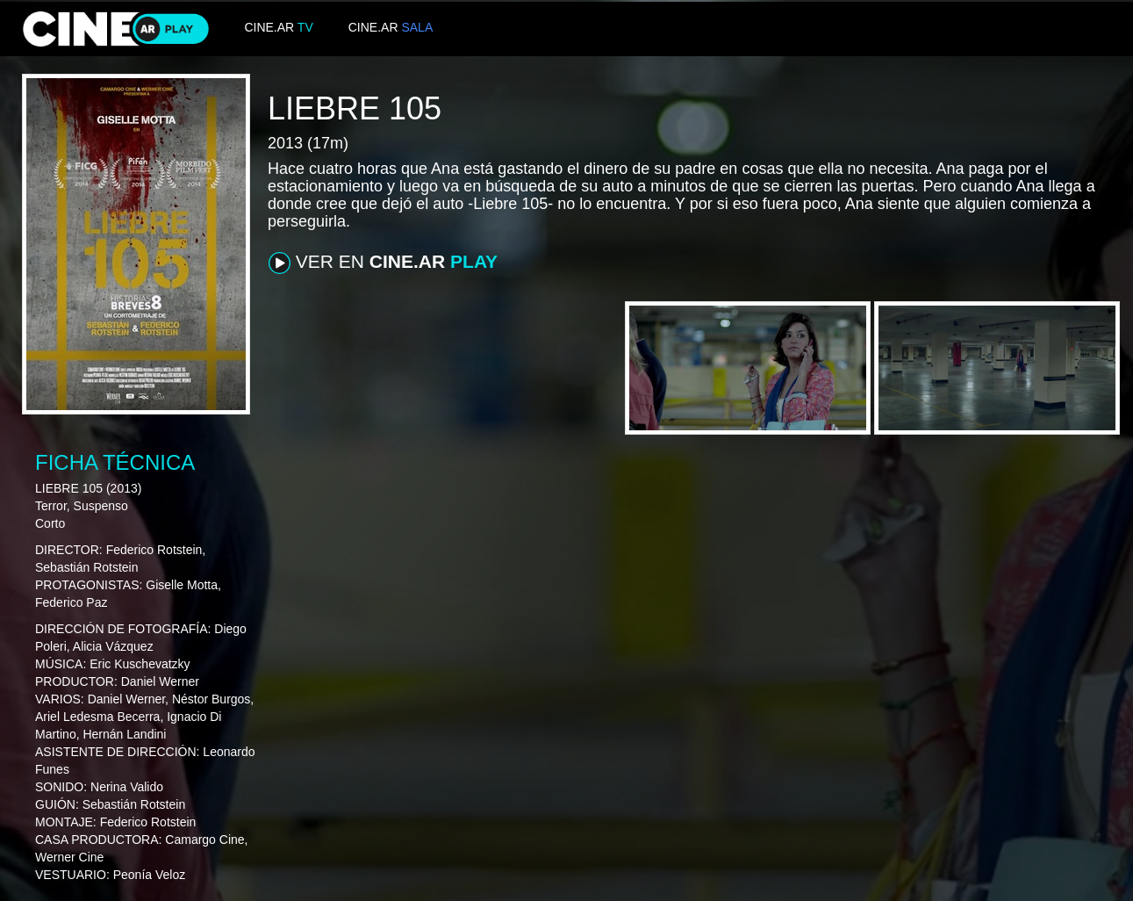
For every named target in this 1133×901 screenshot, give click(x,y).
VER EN (383, 262)
